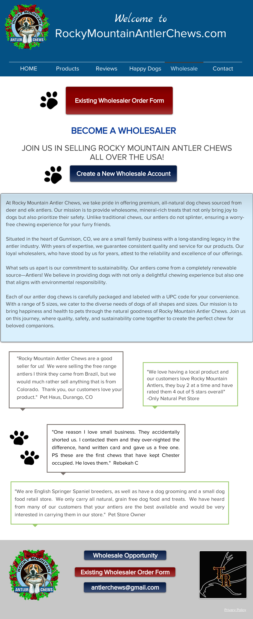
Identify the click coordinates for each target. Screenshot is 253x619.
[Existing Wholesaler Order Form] (119, 100)
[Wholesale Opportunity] (125, 555)
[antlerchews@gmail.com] (125, 587)
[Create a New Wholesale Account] (123, 173)
